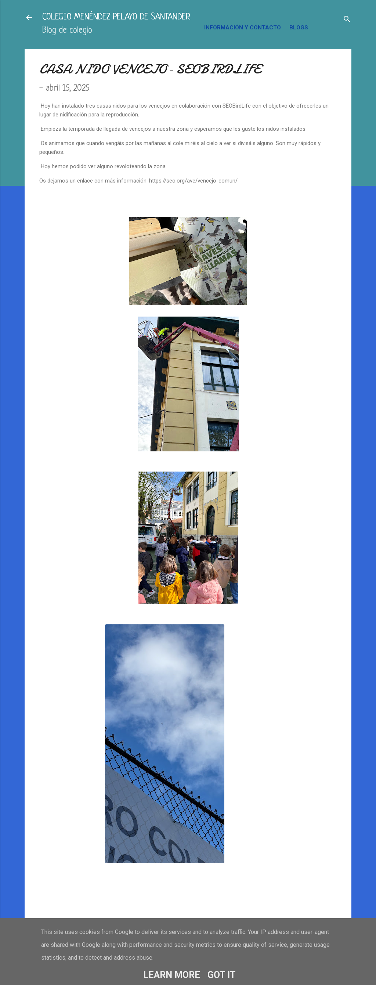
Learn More (171, 975)
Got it (221, 975)
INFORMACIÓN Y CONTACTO (242, 27)
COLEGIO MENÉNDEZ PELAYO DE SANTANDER (116, 17)
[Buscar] (347, 20)
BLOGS (298, 27)
